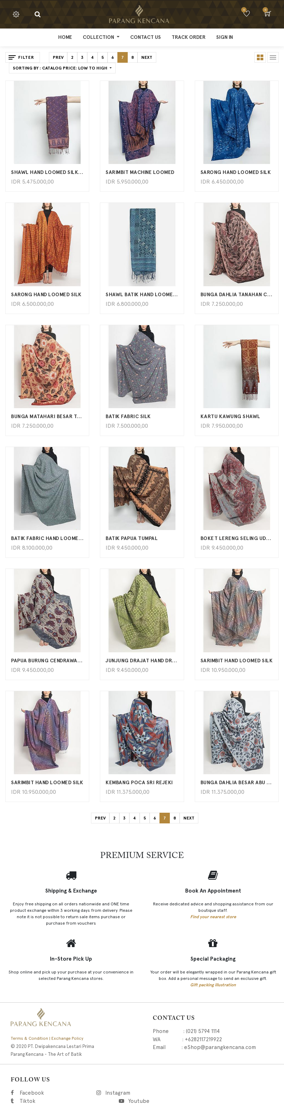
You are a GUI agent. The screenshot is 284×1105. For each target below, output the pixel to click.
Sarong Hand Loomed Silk (46, 295)
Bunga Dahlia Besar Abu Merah (237, 783)
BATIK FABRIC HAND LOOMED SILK (47, 538)
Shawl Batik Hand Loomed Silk (142, 295)
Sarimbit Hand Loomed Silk (237, 661)
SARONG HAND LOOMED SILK (236, 172)
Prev (58, 57)
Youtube (138, 1101)
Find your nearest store (213, 916)
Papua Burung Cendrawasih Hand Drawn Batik (47, 661)
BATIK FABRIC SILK (128, 416)
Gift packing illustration (213, 984)
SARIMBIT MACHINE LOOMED (140, 172)
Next (146, 57)
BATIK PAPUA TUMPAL (132, 538)
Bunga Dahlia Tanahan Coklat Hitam (237, 295)
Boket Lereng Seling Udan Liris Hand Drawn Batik (237, 538)
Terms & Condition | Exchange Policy (47, 1038)
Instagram (154, 1093)
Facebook (41, 1093)
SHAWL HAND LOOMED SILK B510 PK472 (47, 172)
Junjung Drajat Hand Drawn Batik (142, 661)
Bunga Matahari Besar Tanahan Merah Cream (47, 416)
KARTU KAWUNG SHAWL (230, 416)
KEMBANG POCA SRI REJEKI (139, 783)
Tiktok (59, 1101)
